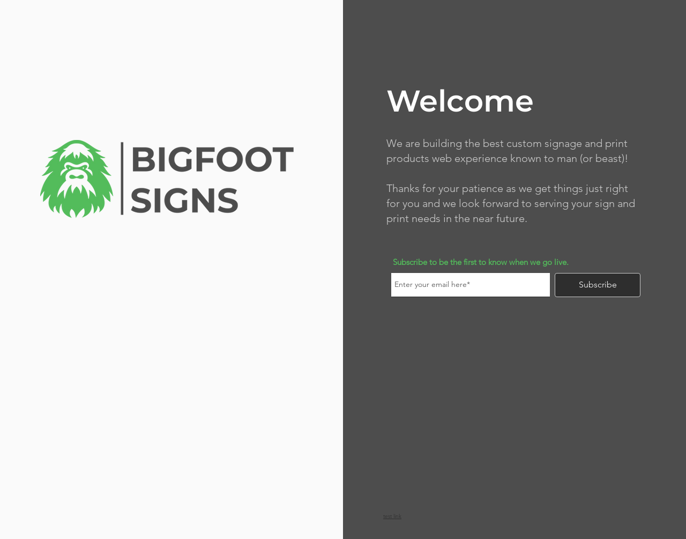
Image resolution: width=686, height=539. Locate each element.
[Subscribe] (597, 285)
